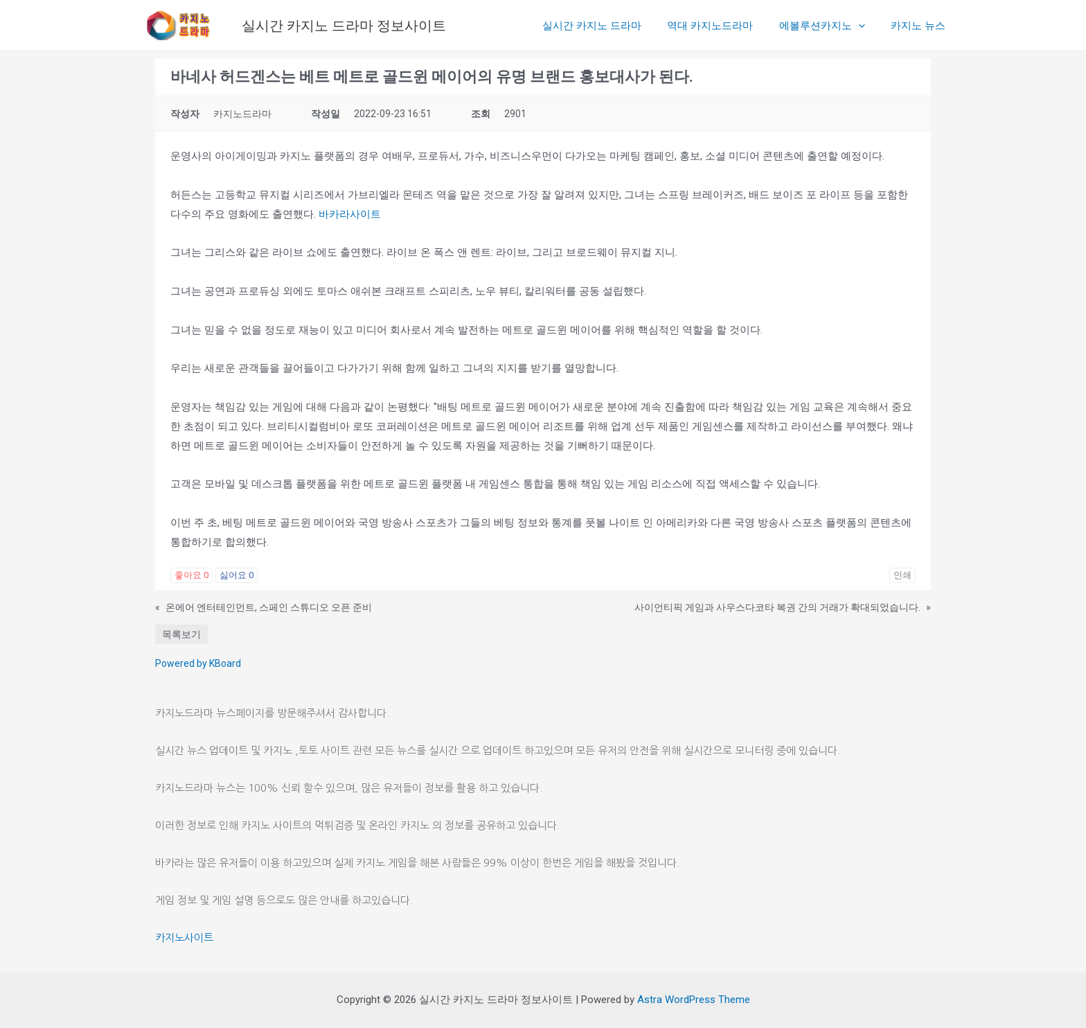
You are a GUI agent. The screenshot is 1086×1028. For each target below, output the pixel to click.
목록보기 (181, 634)
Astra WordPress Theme (693, 999)
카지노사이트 (184, 937)
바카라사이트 (350, 214)
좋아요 (191, 575)
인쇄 (902, 575)
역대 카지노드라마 (723, 25)
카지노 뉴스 (920, 25)
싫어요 (236, 575)
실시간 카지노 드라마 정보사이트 (344, 25)
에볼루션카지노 (830, 25)
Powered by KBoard (198, 663)
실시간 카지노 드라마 (609, 25)
